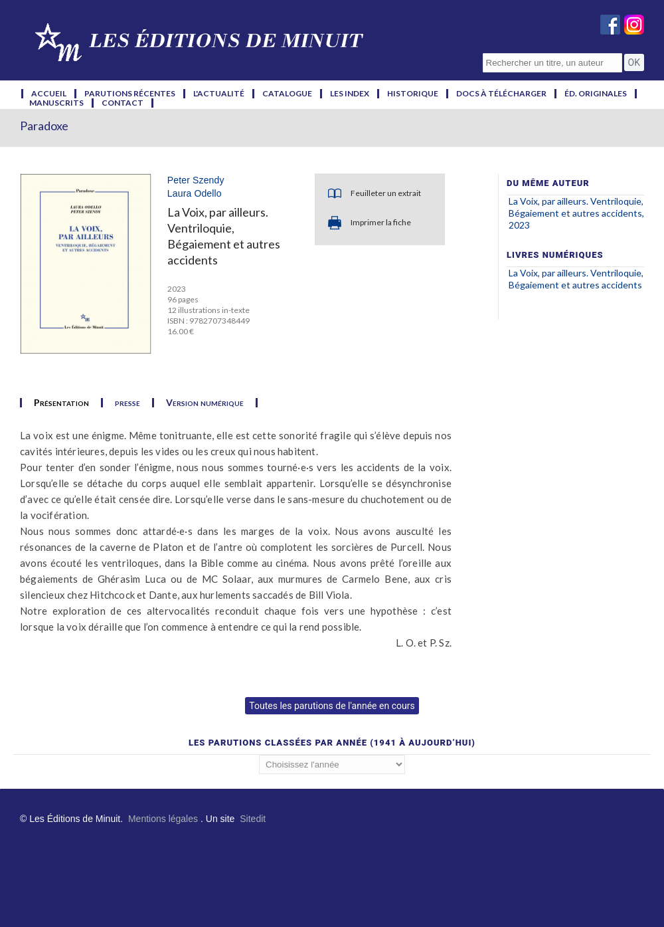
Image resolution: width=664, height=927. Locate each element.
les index (349, 93)
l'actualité (218, 93)
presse (127, 402)
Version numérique (205, 402)
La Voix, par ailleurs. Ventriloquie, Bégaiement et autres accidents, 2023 (576, 213)
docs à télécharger (501, 93)
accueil (48, 93)
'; (332, 764)
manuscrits (56, 103)
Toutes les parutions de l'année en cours (331, 705)
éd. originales (595, 93)
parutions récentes (129, 93)
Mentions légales (163, 818)
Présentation (61, 402)
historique (412, 93)
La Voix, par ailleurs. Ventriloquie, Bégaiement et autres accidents (576, 278)
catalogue (287, 93)
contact (122, 103)
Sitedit (253, 818)
